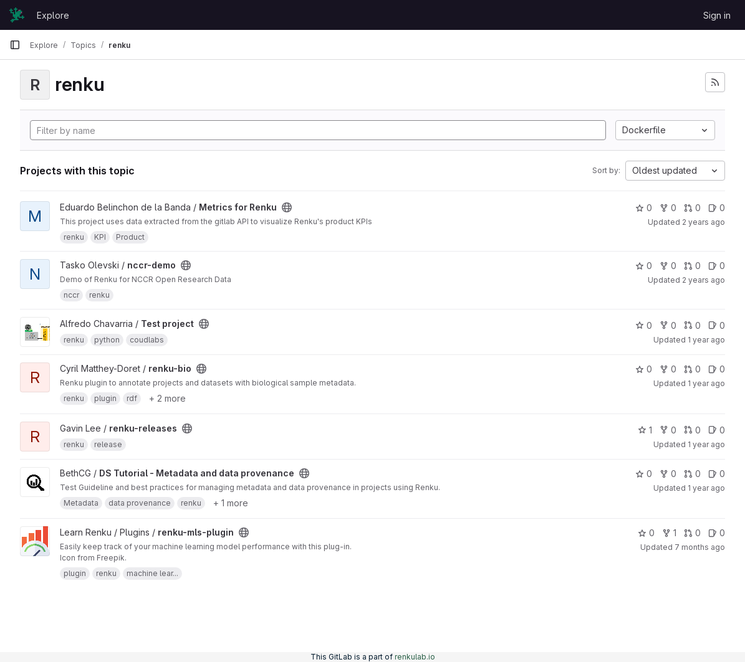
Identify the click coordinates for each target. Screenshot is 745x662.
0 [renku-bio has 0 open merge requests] (692, 369)
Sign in (717, 15)
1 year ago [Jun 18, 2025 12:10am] (706, 488)
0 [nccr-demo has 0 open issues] (716, 265)
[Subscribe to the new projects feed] (715, 82)
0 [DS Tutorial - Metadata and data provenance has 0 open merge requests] (692, 473)
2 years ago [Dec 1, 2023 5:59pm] (703, 222)
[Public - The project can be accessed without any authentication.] (287, 207)
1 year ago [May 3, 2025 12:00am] (706, 444)
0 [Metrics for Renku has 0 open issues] (716, 207)
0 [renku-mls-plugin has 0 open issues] (716, 532)
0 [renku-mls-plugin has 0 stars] (646, 532)
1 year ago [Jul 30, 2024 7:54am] (706, 339)
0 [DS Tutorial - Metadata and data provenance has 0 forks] (668, 473)
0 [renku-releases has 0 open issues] (716, 430)
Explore (53, 15)
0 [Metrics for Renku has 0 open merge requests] (692, 207)
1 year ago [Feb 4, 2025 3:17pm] (706, 383)
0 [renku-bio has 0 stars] (643, 369)
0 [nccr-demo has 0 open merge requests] (692, 265)
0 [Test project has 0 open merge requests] (692, 325)
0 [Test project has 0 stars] (643, 325)
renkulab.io (415, 656)
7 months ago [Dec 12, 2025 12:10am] (700, 547)
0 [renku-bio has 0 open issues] (716, 369)
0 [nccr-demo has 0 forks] (668, 265)
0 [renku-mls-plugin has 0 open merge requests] (692, 532)
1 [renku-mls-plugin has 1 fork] (669, 532)
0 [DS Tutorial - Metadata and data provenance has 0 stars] (643, 473)
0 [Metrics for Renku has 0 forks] (668, 207)
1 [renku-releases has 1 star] (645, 430)
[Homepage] (17, 15)
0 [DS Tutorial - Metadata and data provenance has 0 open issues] (716, 473)
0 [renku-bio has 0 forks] (668, 369)
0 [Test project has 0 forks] (668, 325)
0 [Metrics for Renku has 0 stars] (643, 207)
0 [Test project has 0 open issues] (716, 325)
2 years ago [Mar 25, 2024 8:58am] (703, 280)
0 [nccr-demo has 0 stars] (643, 265)
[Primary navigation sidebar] (15, 45)
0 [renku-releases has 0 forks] (668, 430)
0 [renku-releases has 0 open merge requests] (692, 430)
